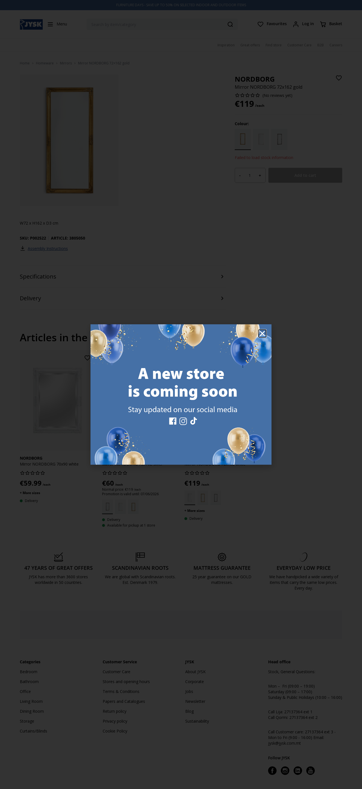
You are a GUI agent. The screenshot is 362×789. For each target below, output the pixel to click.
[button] (262, 333)
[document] (181, 394)
